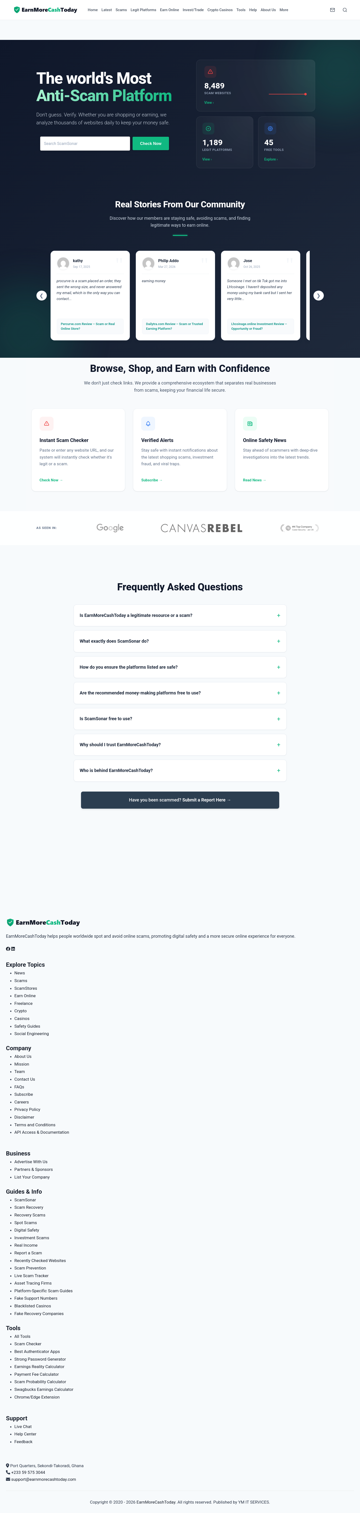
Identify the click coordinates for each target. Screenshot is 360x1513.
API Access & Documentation (41, 1132)
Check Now (150, 143)
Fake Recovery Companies (39, 1313)
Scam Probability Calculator (40, 1381)
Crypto (20, 1010)
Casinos (21, 1018)
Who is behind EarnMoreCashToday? (116, 770)
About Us (268, 10)
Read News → (254, 480)
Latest (107, 10)
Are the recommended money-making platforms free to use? (140, 692)
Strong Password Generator (40, 1359)
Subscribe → (152, 480)
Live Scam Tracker (31, 1275)
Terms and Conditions (34, 1124)
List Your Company (32, 1177)
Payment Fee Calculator (36, 1374)
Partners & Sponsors (33, 1169)
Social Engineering (31, 1033)
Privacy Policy (27, 1109)
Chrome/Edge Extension (37, 1397)
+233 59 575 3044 (28, 1472)
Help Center (25, 1433)
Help (253, 10)
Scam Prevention (30, 1267)
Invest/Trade (193, 10)
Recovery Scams (29, 1214)
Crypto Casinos (220, 10)
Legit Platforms (143, 10)
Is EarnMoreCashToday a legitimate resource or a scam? (136, 615)
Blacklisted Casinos (32, 1305)
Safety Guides (27, 1026)
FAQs (19, 1086)
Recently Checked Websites (40, 1260)
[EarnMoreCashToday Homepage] (45, 922)
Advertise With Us (31, 1161)
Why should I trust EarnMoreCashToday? (120, 744)
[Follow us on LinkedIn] (13, 948)
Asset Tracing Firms (33, 1283)
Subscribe (23, 1094)
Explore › (271, 159)
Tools (241, 10)
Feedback (23, 1441)
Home (93, 10)
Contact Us (24, 1079)
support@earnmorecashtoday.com (43, 1479)
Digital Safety (26, 1230)
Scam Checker (27, 1343)
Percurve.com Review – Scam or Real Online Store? (88, 326)
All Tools (22, 1336)
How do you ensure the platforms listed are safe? (129, 667)
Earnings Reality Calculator (39, 1366)
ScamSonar (25, 1199)
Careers (21, 1102)
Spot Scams (25, 1222)
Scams (121, 10)
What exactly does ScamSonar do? (114, 641)
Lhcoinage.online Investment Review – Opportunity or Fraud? (259, 326)
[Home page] (46, 10)
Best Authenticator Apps (37, 1351)
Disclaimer (24, 1117)
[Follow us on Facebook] (8, 948)
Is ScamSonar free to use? (106, 718)
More (283, 10)
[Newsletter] (332, 10)
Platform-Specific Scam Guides (43, 1290)
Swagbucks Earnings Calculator (43, 1389)
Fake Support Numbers (35, 1298)
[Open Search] (345, 10)
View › (209, 103)
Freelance (23, 1003)
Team (19, 1071)
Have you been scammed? (180, 799)
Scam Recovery (28, 1207)
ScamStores (25, 988)
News (19, 972)
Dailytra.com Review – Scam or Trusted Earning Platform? (174, 326)
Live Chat (23, 1426)
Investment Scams (31, 1237)
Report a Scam (28, 1252)
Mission (21, 1064)
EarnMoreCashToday (156, 1502)
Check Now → (51, 480)
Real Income (26, 1245)
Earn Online (169, 10)
